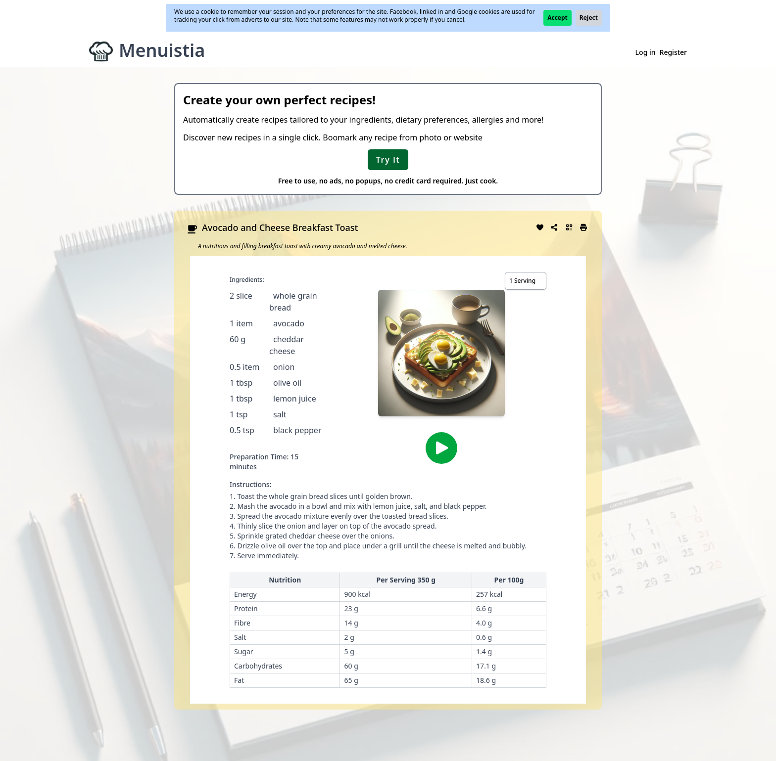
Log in (645, 52)
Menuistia (162, 50)
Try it (388, 159)
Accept (557, 17)
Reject (589, 17)
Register (673, 52)
